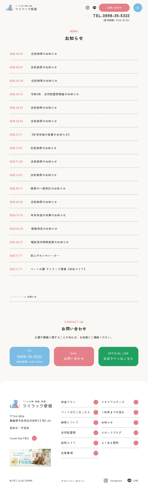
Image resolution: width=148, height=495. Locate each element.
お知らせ (119, 422)
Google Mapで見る (23, 438)
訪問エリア (79, 443)
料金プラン (79, 402)
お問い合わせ (114, 7)
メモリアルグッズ (119, 402)
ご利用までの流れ (119, 412)
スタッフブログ (119, 432)
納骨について (79, 422)
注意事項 (79, 453)
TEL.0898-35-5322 (111, 15)
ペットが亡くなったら (79, 412)
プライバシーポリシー (73, 480)
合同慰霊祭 (79, 432)
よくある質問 (119, 443)
